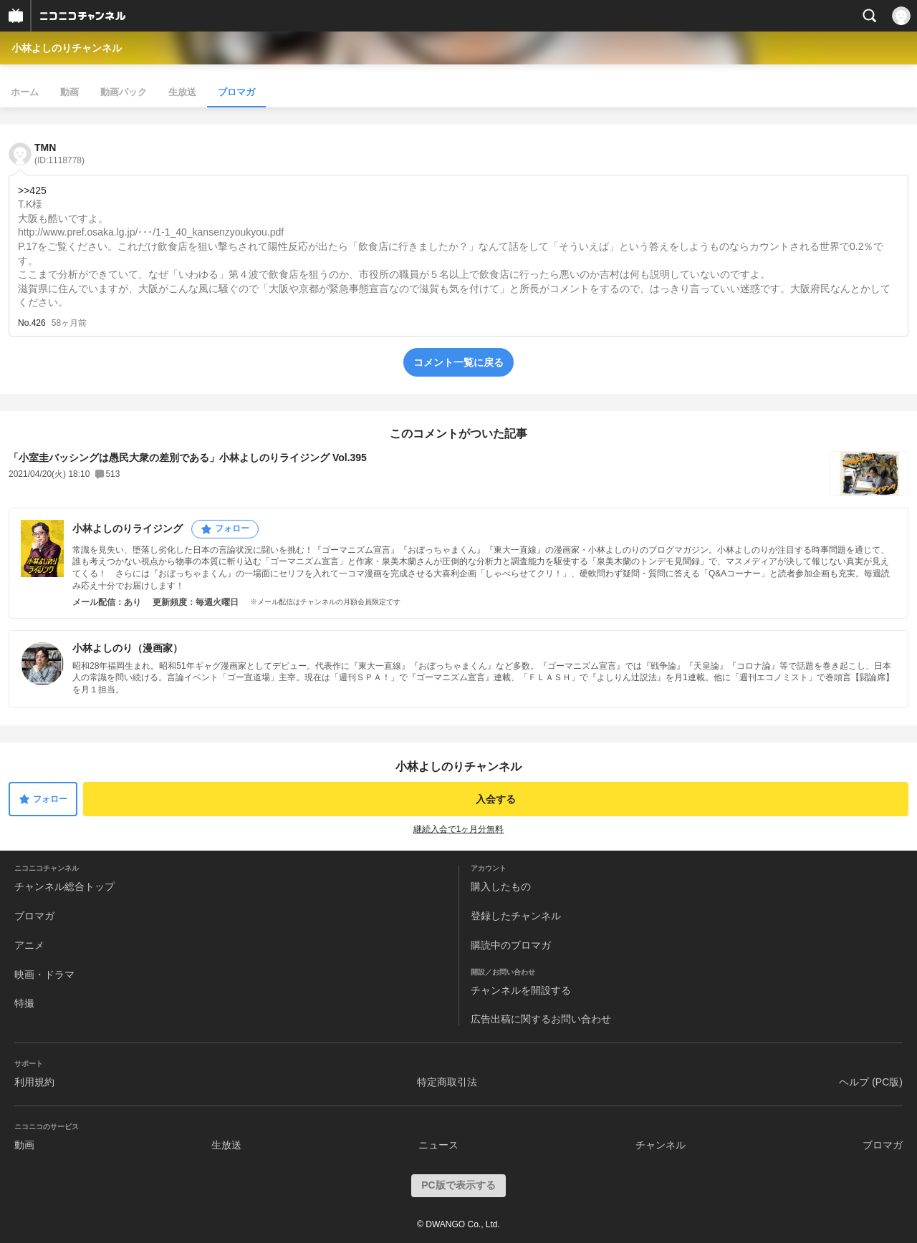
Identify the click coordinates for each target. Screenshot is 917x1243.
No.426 (32, 323)
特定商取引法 (447, 1082)
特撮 (24, 1003)
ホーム (25, 92)
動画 (69, 92)
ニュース (438, 1145)
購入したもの (501, 886)
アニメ (29, 945)
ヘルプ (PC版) (871, 1082)
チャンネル (660, 1145)
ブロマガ (236, 92)
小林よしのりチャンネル (66, 48)
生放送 (182, 92)
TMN (59, 153)
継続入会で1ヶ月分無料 (458, 829)
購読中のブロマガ (511, 945)
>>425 (32, 190)
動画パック (123, 92)
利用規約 (34, 1082)
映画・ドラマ (44, 974)
